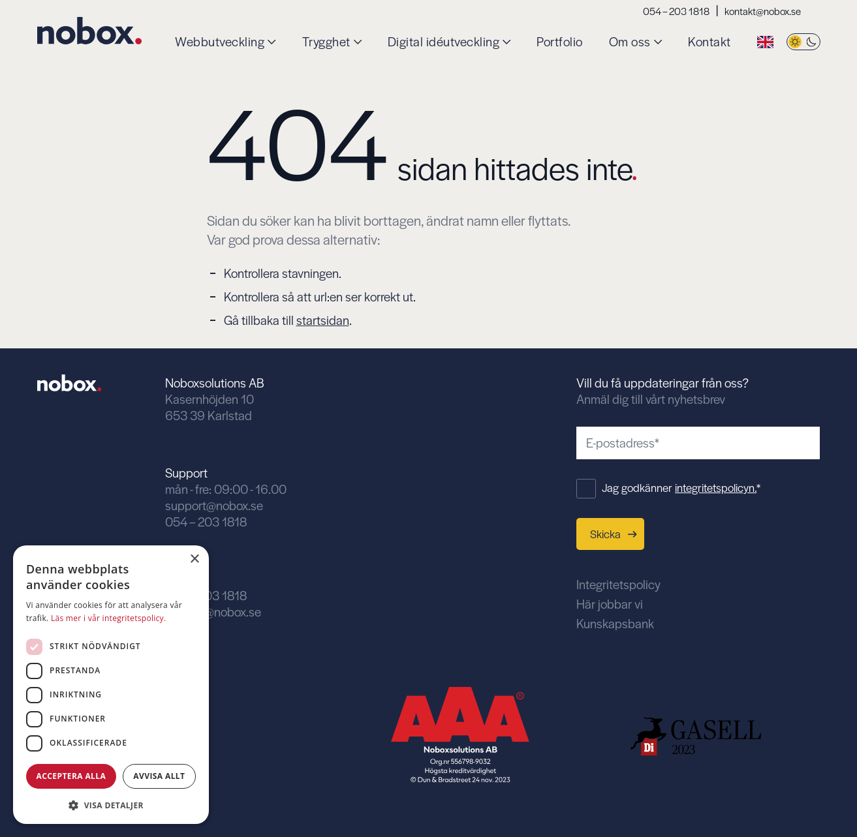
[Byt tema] (803, 42)
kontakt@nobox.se (763, 11)
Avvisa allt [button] (159, 776)
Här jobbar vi (609, 604)
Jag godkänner (681, 487)
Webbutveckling (219, 42)
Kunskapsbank (615, 623)
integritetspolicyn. (715, 487)
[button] (111, 804)
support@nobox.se (214, 505)
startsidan (322, 320)
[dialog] (111, 684)
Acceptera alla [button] (71, 776)
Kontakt (709, 42)
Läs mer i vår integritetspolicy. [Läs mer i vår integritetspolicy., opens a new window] (108, 618)
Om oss (630, 42)
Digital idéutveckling (444, 42)
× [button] (194, 559)
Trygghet (326, 42)
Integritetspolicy (618, 584)
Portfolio (560, 42)
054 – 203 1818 (676, 11)
